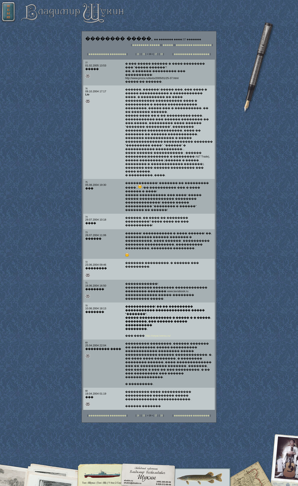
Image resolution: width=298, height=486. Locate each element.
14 (138, 54)
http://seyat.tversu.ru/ (158, 335)
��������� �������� (192, 54)
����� (168, 45)
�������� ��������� (194, 45)
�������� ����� (146, 45)
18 (161, 54)
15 (144, 54)
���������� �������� (107, 54)
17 (156, 54)
